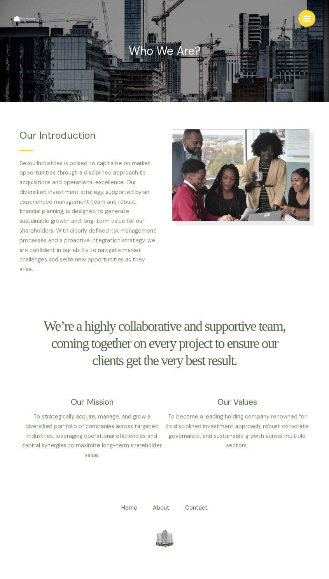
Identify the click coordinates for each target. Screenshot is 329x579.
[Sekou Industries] (25, 19)
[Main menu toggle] (306, 18)
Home (129, 508)
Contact (196, 508)
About (161, 508)
